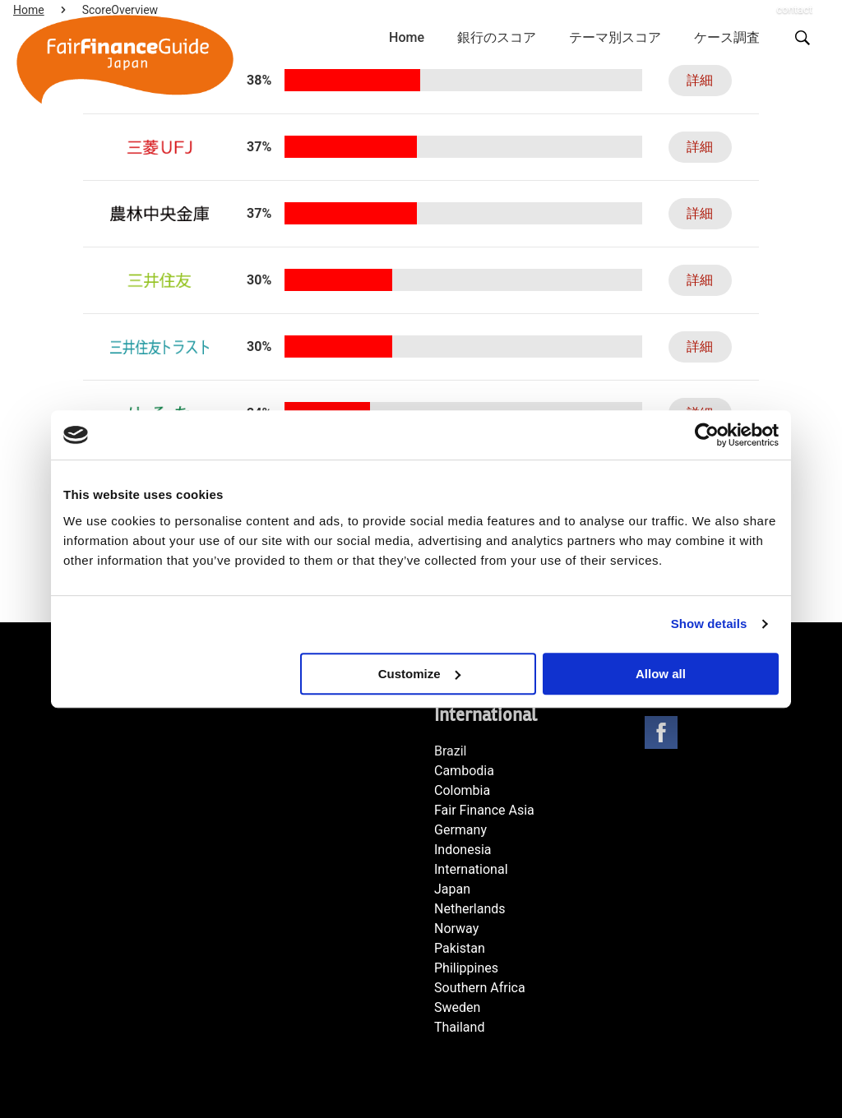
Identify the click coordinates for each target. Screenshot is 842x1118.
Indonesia (463, 849)
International (471, 869)
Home (406, 37)
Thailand (459, 1027)
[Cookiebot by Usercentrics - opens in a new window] (707, 435)
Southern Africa (479, 988)
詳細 (693, 80)
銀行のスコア (496, 37)
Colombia (462, 790)
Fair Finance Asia (484, 810)
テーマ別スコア (615, 37)
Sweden (457, 1007)
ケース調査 (727, 37)
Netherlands (470, 909)
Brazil (450, 751)
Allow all (661, 674)
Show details (709, 624)
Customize (419, 674)
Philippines (466, 968)
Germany (460, 830)
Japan (452, 889)
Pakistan (459, 948)
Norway (456, 928)
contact (794, 9)
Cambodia (464, 770)
